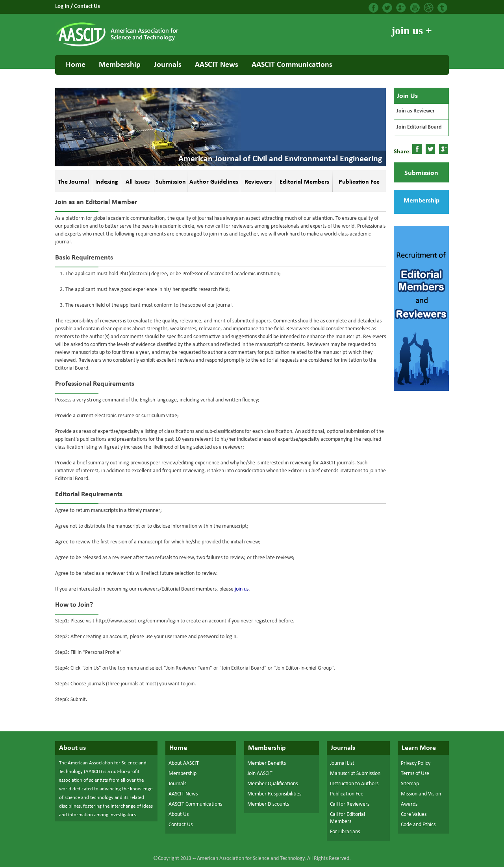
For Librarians (345, 832)
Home (75, 65)
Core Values (413, 814)
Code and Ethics (418, 825)
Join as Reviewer (416, 111)
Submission (421, 173)
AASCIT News (216, 65)
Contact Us (87, 6)
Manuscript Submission (355, 774)
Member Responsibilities (274, 794)
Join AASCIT (259, 774)
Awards (409, 804)
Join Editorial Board (419, 127)
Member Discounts (268, 804)
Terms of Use (415, 774)
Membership (120, 65)
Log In (62, 6)
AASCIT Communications (292, 65)
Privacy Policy (415, 763)
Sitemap (410, 784)
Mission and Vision (421, 794)
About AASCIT (184, 763)
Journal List (342, 763)
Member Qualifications (272, 784)
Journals (168, 65)
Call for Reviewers (349, 804)
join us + (411, 30)
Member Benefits (266, 763)
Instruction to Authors (354, 784)
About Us (179, 814)
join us (241, 589)
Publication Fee (346, 794)
